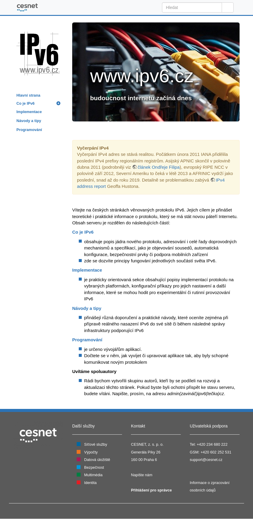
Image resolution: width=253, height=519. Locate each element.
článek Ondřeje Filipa (159, 167)
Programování (29, 129)
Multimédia (93, 475)
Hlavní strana (28, 95)
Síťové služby (95, 444)
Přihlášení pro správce (151, 490)
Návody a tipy (28, 120)
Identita (90, 482)
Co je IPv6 (25, 103)
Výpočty (91, 452)
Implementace (29, 111)
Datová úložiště (97, 459)
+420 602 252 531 (215, 452)
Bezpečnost (94, 467)
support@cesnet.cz (206, 459)
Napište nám (141, 475)
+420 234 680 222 (212, 444)
